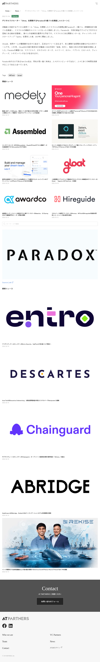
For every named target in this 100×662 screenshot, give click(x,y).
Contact (5, 648)
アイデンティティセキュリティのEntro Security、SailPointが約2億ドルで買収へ (26, 344)
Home (7, 11)
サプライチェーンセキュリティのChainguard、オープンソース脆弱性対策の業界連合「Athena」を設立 (33, 457)
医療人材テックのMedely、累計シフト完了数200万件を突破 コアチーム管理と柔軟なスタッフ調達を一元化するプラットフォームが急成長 (25, 112)
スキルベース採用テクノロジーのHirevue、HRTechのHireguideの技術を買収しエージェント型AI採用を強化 (74, 214)
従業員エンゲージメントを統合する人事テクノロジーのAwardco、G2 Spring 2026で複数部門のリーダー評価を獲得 (25, 214)
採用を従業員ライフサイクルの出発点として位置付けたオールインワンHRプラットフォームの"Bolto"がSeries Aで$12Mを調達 (25, 180)
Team (4, 641)
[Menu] (96, 3)
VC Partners (55, 635)
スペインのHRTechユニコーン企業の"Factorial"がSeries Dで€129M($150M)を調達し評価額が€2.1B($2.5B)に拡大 (74, 112)
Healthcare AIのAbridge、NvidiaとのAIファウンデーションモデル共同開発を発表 (26, 513)
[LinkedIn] (10, 626)
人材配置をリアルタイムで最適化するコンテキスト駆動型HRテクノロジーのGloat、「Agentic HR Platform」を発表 (74, 180)
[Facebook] (4, 626)
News (17, 11)
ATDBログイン (56, 648)
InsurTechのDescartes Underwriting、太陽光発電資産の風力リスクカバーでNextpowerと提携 (30, 400)
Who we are (7, 635)
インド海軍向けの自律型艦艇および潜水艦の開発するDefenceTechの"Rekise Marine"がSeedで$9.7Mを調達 (34, 569)
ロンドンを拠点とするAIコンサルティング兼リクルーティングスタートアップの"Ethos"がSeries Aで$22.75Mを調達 (74, 146)
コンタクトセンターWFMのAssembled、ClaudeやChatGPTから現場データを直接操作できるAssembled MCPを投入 (24, 146)
